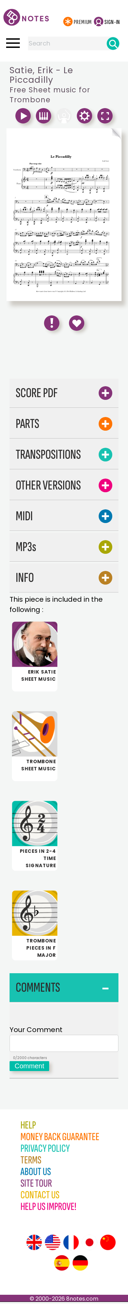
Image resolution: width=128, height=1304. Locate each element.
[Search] (112, 43)
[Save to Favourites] (76, 323)
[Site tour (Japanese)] (89, 1244)
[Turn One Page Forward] (93, 135)
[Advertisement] (64, 357)
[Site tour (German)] (80, 1265)
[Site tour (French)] (71, 1244)
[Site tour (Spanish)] (61, 1265)
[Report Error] (51, 323)
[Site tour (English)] (34, 1244)
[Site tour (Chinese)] (107, 1244)
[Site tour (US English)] (52, 1244)
